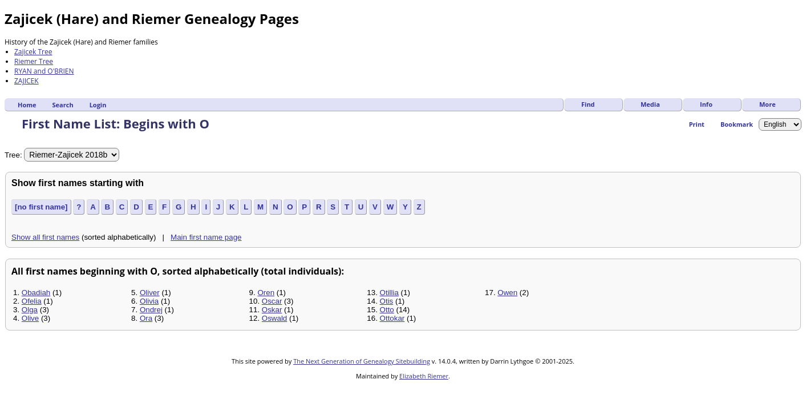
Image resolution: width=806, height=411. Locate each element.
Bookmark (736, 124)
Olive (30, 318)
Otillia (389, 292)
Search (63, 104)
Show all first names (45, 237)
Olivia (149, 301)
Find (588, 104)
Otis (387, 301)
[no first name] (41, 207)
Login (98, 104)
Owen (507, 292)
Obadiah (36, 292)
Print (696, 124)
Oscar (272, 301)
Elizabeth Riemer (423, 376)
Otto (387, 309)
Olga (30, 309)
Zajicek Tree (33, 52)
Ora (146, 318)
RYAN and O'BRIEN (44, 71)
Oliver (150, 292)
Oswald (274, 318)
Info (706, 104)
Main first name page (206, 237)
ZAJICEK (26, 81)
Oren (265, 292)
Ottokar (392, 318)
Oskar (272, 309)
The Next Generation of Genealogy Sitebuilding (361, 361)
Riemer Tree (33, 61)
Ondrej (151, 309)
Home (27, 104)
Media (650, 104)
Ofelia (32, 301)
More (767, 104)
